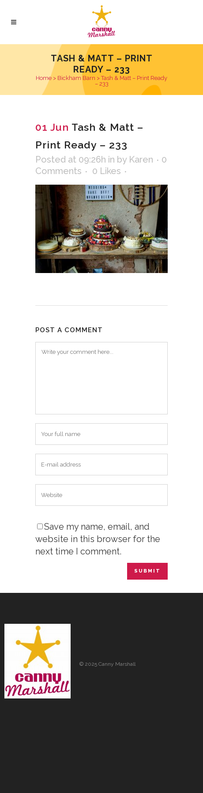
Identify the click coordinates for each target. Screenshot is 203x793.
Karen (141, 159)
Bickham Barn (76, 78)
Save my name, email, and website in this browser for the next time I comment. (97, 539)
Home (44, 78)
